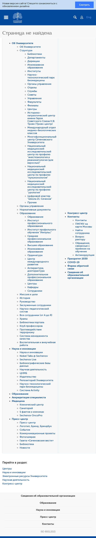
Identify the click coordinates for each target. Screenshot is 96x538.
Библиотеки (34, 54)
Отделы (32, 88)
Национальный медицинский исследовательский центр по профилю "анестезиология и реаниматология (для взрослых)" (40, 155)
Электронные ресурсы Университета (24, 477)
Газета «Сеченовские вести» (37, 441)
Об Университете (22, 44)
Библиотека (27, 445)
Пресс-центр (20, 419)
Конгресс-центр (77, 213)
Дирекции (33, 62)
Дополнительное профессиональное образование (39, 278)
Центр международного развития (38, 262)
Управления (34, 99)
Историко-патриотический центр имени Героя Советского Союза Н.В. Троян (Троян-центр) (41, 119)
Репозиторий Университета (36, 381)
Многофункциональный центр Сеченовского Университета (41, 140)
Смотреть (83, 5)
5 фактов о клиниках (32, 412)
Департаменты (36, 58)
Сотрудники (34, 291)
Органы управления (39, 84)
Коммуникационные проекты (37, 434)
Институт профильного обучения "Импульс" (41, 232)
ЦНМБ (23, 374)
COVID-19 (73, 263)
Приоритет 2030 (77, 259)
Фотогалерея (27, 437)
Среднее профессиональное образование (39, 239)
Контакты (73, 217)
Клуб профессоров (31, 326)
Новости (25, 448)
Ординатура (34, 256)
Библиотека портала (32, 323)
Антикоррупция (84, 255)
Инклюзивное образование (35, 67)
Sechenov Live (28, 360)
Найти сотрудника (82, 232)
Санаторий (26, 409)
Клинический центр (32, 405)
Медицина (18, 401)
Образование (28, 214)
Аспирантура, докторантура (35, 270)
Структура (26, 51)
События (25, 430)
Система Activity (29, 391)
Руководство (27, 302)
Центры (32, 110)
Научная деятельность (33, 370)
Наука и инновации (24, 349)
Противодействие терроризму (31, 332)
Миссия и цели (29, 295)
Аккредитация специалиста (29, 398)
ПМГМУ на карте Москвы (83, 226)
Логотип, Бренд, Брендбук (36, 427)
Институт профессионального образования (39, 224)
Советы (31, 95)
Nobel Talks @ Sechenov (34, 356)
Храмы (24, 319)
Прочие (32, 203)
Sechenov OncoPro (31, 416)
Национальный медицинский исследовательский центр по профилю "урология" (39, 188)
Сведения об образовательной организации (78, 276)
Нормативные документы (35, 210)
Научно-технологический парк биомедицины (41, 78)
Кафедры (32, 288)
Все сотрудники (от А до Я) (36, 316)
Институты (34, 72)
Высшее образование (40, 246)
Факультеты (34, 102)
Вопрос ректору (80, 239)
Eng (88, 18)
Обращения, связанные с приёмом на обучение (82, 248)
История (25, 298)
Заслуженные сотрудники (35, 306)
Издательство (28, 377)
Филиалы (32, 106)
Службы (32, 92)
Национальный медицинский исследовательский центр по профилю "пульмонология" (39, 173)
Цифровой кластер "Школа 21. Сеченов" (39, 198)
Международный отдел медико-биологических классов (41, 131)
